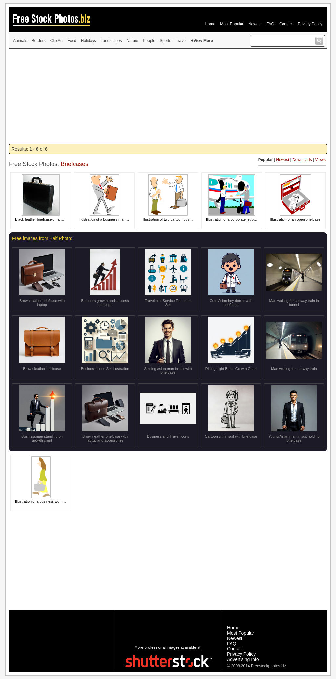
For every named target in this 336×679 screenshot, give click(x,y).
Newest (255, 24)
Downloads (302, 160)
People (149, 40)
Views (320, 160)
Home (210, 24)
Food (71, 40)
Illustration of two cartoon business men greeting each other (190, 219)
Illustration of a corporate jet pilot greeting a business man (252, 219)
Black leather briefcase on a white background (52, 219)
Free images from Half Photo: (42, 238)
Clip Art (56, 40)
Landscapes (111, 40)
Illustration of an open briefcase (295, 219)
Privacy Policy (310, 24)
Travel (181, 40)
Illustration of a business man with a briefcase (115, 219)
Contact (286, 24)
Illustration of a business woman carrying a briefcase (57, 501)
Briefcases (74, 164)
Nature (132, 40)
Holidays (88, 40)
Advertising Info (243, 659)
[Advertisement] (168, 96)
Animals (20, 40)
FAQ (270, 24)
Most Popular (231, 24)
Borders (39, 40)
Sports (165, 40)
